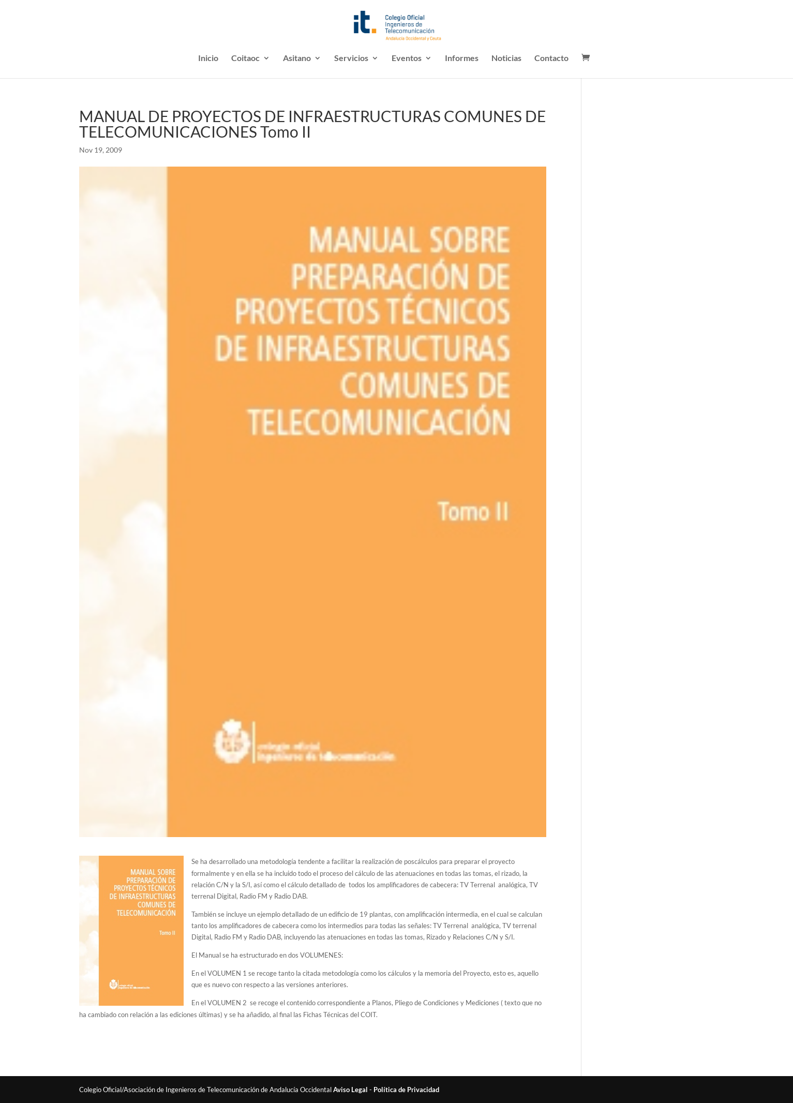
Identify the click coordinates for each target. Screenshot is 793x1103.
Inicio (208, 58)
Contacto (551, 58)
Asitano (297, 58)
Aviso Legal (350, 1089)
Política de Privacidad (406, 1089)
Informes (461, 58)
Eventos (407, 58)
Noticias (506, 58)
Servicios (351, 58)
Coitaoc (245, 58)
